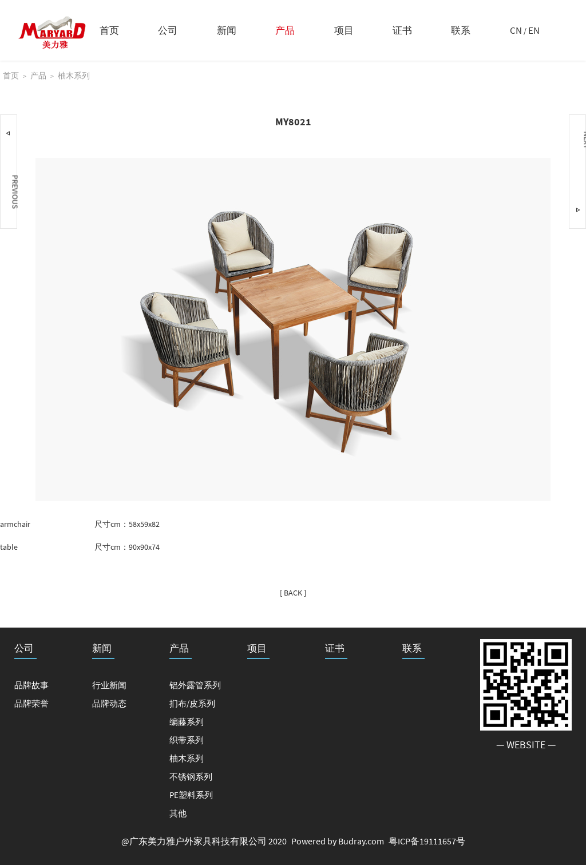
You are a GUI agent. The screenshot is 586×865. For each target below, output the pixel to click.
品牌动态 (109, 703)
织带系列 (186, 740)
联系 (460, 30)
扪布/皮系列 (192, 703)
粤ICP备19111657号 (427, 841)
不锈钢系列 (190, 776)
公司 (167, 30)
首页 (109, 30)
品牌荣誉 (31, 703)
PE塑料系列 (191, 794)
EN (534, 30)
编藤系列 (186, 721)
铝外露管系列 (195, 685)
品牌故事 (31, 685)
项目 (344, 30)
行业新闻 (109, 685)
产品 (285, 30)
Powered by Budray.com (337, 841)
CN (516, 30)
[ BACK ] (293, 593)
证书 (402, 30)
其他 (178, 813)
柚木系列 (74, 75)
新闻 (226, 30)
